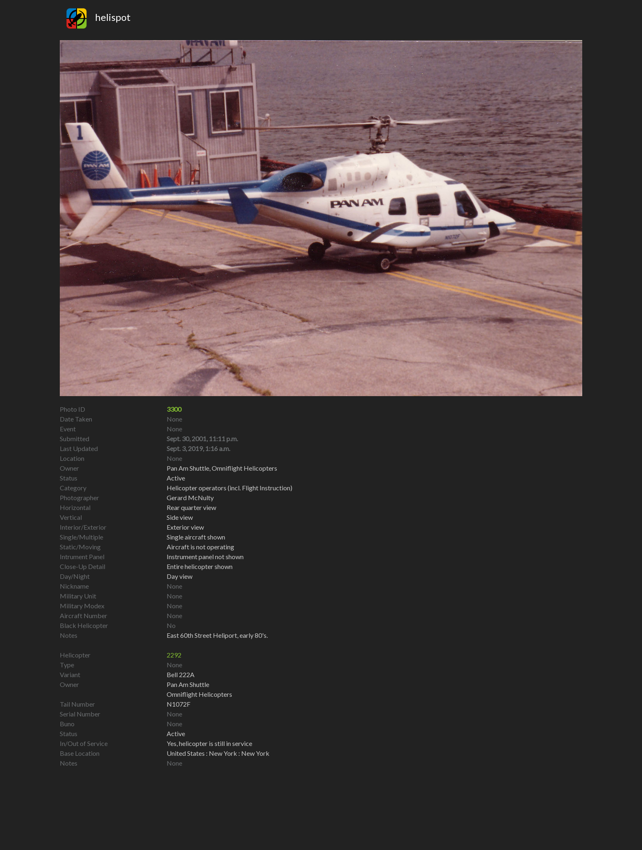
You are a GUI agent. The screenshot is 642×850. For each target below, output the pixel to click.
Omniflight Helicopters (199, 694)
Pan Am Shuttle (188, 684)
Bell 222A (180, 674)
